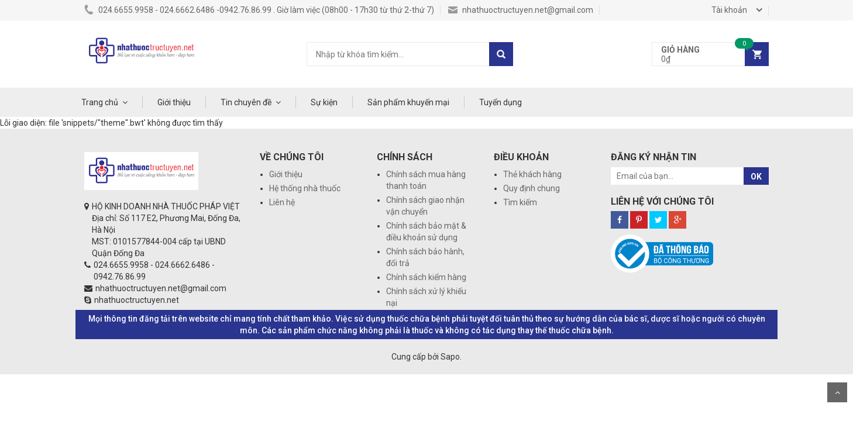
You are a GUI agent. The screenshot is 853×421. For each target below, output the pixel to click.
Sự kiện (324, 102)
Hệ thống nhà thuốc (304, 188)
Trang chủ (99, 102)
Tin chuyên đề (246, 102)
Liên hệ (282, 202)
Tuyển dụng (500, 102)
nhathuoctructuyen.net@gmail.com (520, 10)
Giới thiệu (174, 102)
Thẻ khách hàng (532, 174)
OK (756, 176)
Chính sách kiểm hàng (426, 277)
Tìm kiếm (520, 202)
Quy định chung (531, 188)
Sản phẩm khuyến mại (408, 102)
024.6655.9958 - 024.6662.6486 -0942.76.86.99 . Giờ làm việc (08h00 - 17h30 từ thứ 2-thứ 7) (259, 10)
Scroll (837, 392)
